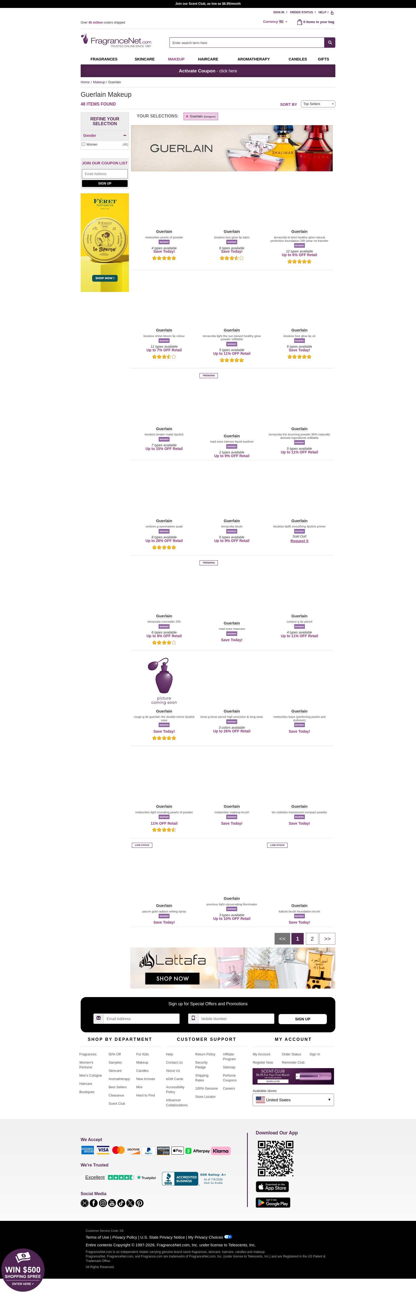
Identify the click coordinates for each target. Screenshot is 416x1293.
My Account (261, 1054)
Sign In (278, 12)
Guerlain (200, 116)
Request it (299, 541)
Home (85, 82)
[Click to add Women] (105, 144)
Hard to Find (145, 1095)
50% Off (115, 1054)
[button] (164, 204)
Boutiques (86, 1092)
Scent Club (117, 1104)
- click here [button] (208, 70)
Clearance (116, 1095)
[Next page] (327, 939)
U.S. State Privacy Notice (162, 1237)
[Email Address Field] (105, 173)
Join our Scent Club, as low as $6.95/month (208, 4)
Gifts (323, 59)
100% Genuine (206, 1088)
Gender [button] (105, 135)
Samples (115, 1062)
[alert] (276, 22)
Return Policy (205, 1054)
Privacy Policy (124, 1237)
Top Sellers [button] (311, 104)
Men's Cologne (90, 1075)
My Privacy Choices (205, 1237)
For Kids (142, 1054)
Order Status (301, 12)
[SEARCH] (329, 42)
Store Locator (205, 1097)
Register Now (263, 1062)
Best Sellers (118, 1087)
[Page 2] (312, 939)
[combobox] (252, 42)
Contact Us (174, 1062)
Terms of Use (97, 1237)
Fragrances (104, 59)
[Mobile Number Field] (236, 1019)
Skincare (145, 59)
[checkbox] (105, 144)
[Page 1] (297, 939)
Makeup (176, 59)
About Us (173, 1071)
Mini (139, 1087)
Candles (142, 1071)
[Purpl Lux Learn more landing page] (293, 1078)
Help (322, 12)
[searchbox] (247, 42)
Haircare (208, 59)
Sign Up (104, 183)
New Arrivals (145, 1079)
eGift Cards (174, 1079)
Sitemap (229, 1067)
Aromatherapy (119, 1079)
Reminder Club (293, 1062)
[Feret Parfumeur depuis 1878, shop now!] (105, 245)
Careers (229, 1088)
